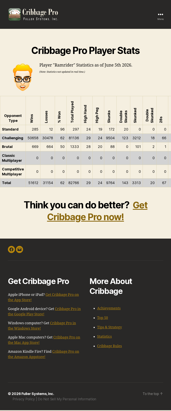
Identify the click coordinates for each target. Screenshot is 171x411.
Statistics (104, 338)
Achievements (109, 310)
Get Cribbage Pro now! (97, 212)
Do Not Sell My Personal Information (67, 400)
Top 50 (102, 319)
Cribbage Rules (109, 347)
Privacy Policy (24, 400)
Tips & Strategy (109, 328)
